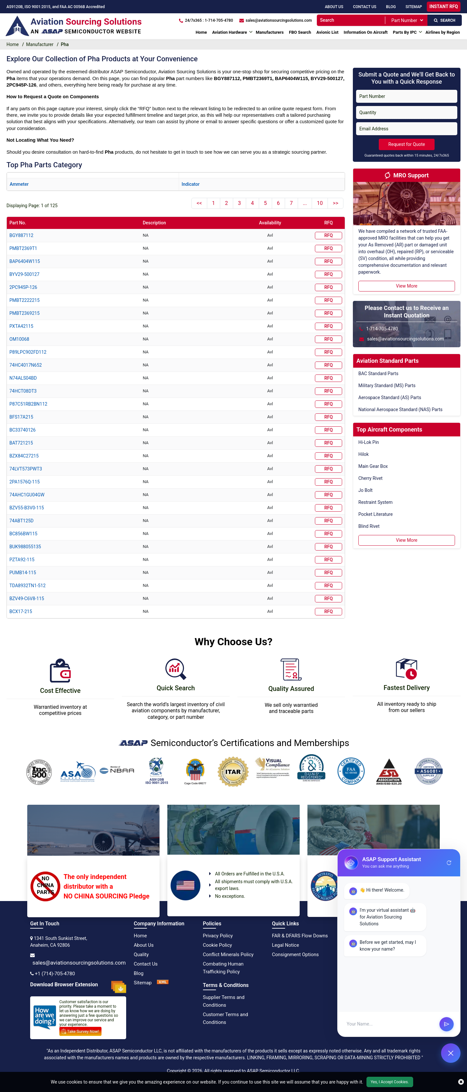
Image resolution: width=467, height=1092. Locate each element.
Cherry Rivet (370, 478)
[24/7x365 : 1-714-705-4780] (206, 20)
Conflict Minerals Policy (228, 954)
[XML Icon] (163, 983)
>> (335, 203)
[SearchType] (407, 20)
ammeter (19, 184)
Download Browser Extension (78, 987)
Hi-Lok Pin (368, 442)
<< (199, 203)
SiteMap (413, 7)
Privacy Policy (218, 936)
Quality (141, 954)
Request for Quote (407, 144)
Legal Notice (285, 945)
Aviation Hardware (229, 32)
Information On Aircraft (366, 32)
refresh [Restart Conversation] (449, 868)
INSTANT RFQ (443, 6)
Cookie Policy (217, 945)
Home (201, 32)
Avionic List (328, 32)
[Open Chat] (451, 1053)
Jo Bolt (365, 490)
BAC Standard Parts (378, 373)
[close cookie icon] (461, 1082)
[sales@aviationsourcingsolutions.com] (275, 20)
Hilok (363, 454)
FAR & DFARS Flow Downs (300, 936)
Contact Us (364, 7)
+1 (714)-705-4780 (55, 974)
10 (320, 203)
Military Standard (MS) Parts (386, 385)
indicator (190, 184)
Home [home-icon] (12, 44)
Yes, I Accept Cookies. (390, 1082)
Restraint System (375, 502)
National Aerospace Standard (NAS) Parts (400, 409)
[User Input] (390, 1030)
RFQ (328, 235)
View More (406, 286)
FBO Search (300, 32)
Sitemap (143, 983)
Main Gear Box (373, 466)
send (446, 1030)
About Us (334, 7)
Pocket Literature (375, 514)
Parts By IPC (404, 32)
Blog (391, 7)
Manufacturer (40, 44)
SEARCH (444, 20)
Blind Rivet (368, 526)
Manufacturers (270, 32)
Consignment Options (295, 954)
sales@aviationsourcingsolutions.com (79, 962)
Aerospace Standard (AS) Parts (389, 397)
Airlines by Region (442, 32)
